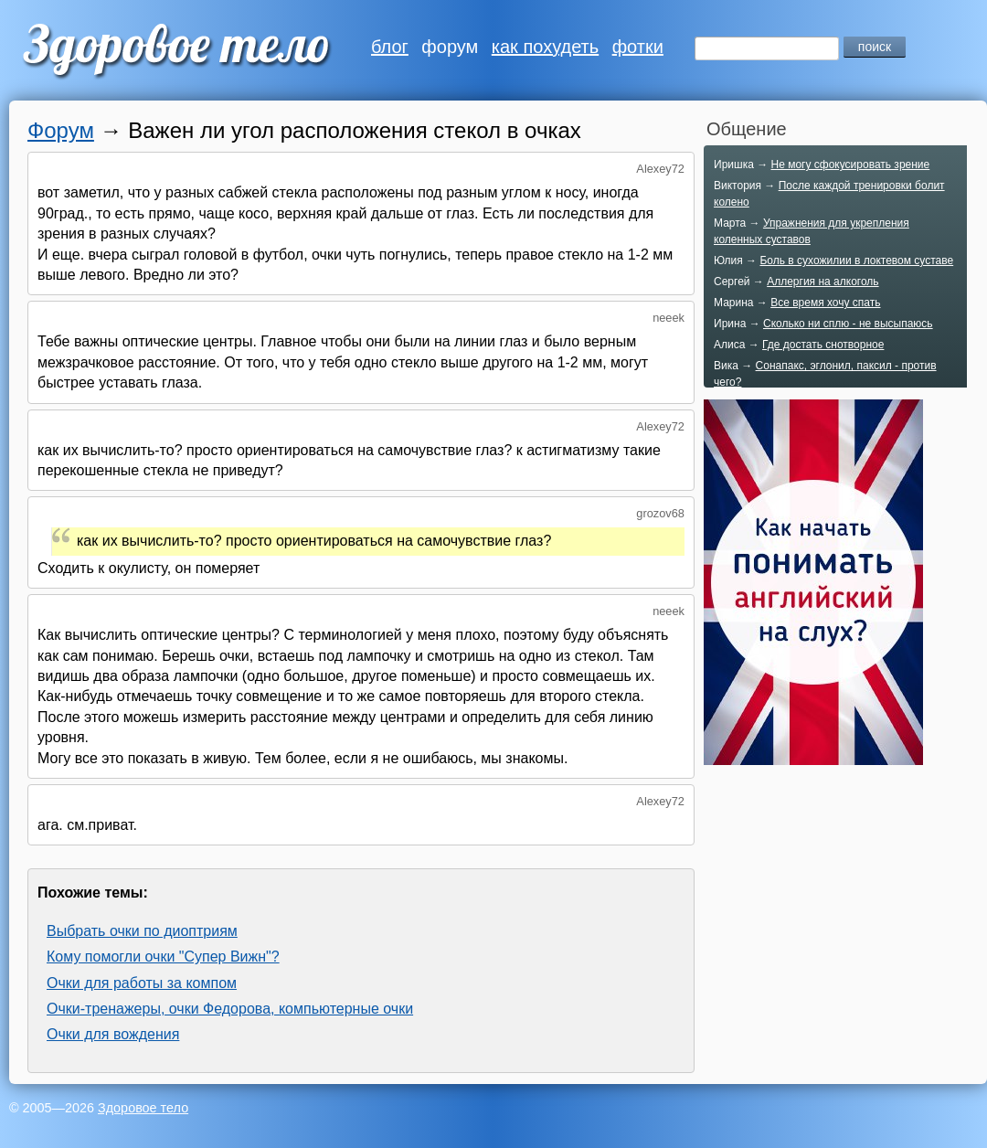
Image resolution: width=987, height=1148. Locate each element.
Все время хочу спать (825, 302)
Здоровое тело (143, 1107)
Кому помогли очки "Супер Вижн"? (163, 956)
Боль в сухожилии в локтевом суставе (856, 260)
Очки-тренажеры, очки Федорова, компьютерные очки (230, 1008)
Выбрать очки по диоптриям (142, 931)
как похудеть (545, 47)
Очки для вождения (113, 1034)
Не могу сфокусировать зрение (849, 164)
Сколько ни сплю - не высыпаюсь (848, 323)
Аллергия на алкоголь (822, 281)
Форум (60, 130)
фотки (637, 47)
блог (390, 47)
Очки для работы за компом (142, 983)
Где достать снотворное (823, 344)
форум (449, 47)
